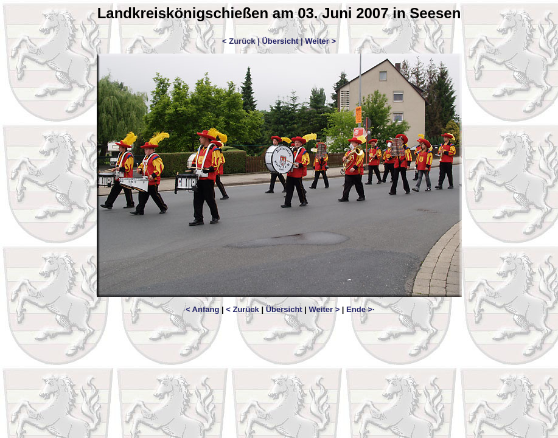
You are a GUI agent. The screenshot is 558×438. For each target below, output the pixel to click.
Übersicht (280, 41)
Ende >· (360, 309)
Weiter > (320, 41)
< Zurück (242, 309)
